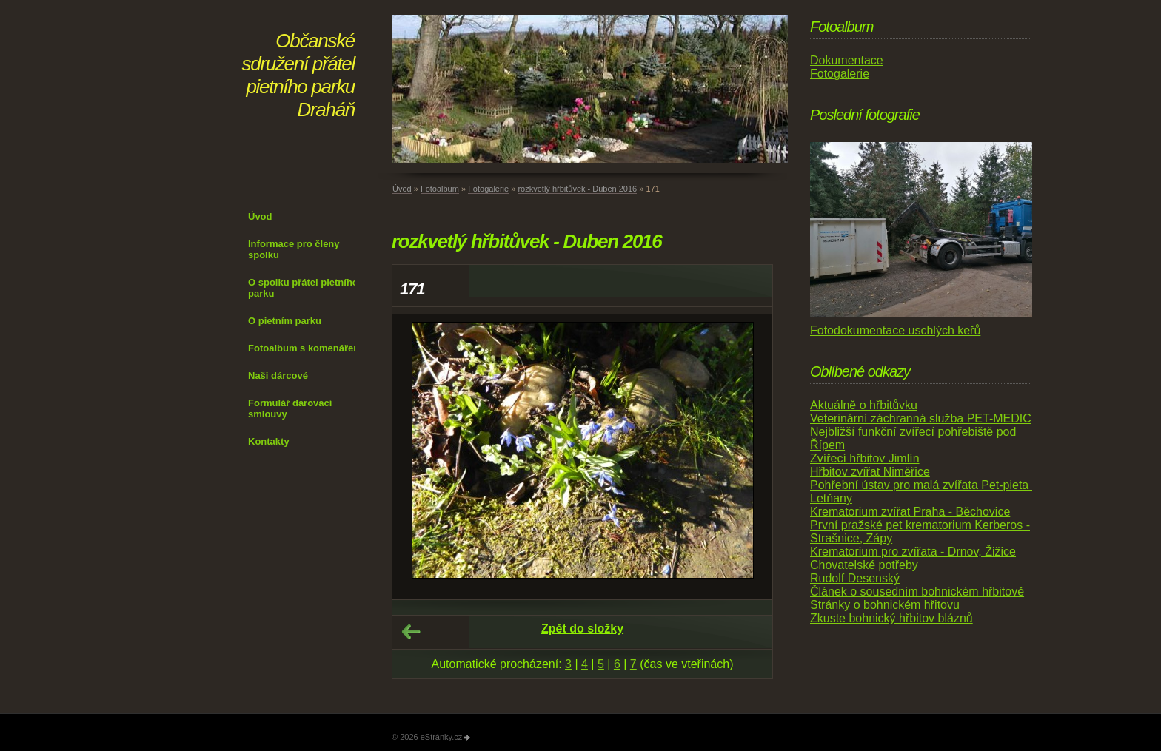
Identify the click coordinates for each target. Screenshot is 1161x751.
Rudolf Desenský (855, 578)
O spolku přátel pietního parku (303, 288)
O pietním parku (284, 320)
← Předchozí (411, 632)
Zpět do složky (582, 628)
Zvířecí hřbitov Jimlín (865, 458)
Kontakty (269, 441)
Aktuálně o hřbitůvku (863, 405)
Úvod (260, 216)
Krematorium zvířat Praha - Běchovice (910, 511)
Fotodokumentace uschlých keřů (895, 330)
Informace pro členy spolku (294, 249)
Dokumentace (846, 60)
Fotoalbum (440, 188)
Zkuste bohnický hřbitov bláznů (891, 618)
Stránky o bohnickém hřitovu (885, 605)
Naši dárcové (278, 375)
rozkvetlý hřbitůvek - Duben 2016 (577, 188)
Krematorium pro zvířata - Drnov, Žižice (913, 551)
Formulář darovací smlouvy (290, 408)
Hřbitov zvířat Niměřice (870, 471)
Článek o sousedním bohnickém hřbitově (917, 591)
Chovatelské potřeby (864, 565)
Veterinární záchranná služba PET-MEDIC (920, 418)
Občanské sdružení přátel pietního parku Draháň (298, 75)
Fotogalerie (488, 188)
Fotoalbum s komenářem (305, 348)
